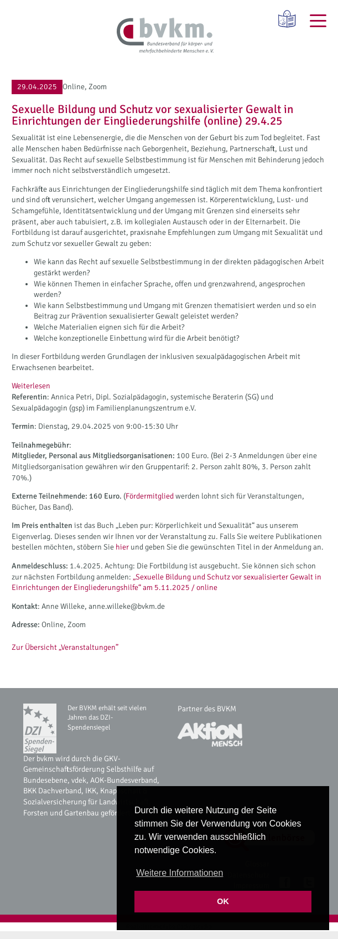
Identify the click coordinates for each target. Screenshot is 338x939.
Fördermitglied (150, 496)
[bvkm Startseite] (165, 36)
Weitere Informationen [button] (179, 873)
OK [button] (223, 901)
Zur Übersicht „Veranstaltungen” (65, 647)
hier (122, 547)
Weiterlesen (31, 386)
